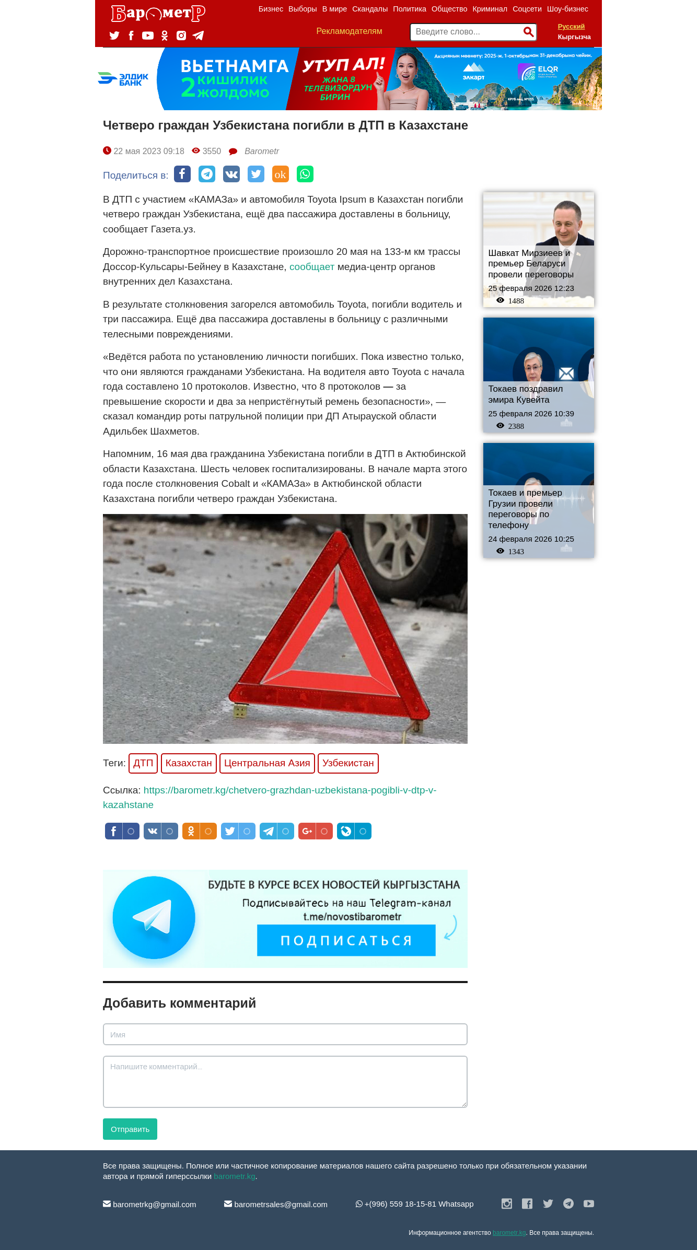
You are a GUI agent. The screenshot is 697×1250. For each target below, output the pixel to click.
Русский (571, 26)
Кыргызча (574, 37)
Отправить (130, 1129)
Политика (409, 9)
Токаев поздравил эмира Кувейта (526, 394)
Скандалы (370, 9)
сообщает (312, 266)
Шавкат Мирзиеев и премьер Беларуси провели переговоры (531, 263)
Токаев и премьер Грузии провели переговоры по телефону (526, 509)
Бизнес (271, 9)
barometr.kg (234, 1176)
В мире (334, 9)
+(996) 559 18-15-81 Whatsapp (415, 1203)
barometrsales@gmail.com (276, 1204)
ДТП (143, 762)
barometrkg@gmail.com (149, 1204)
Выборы (302, 9)
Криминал (489, 9)
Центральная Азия (267, 762)
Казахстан (189, 762)
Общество (449, 9)
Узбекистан (348, 762)
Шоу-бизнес (567, 9)
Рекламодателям (349, 31)
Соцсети (527, 9)
